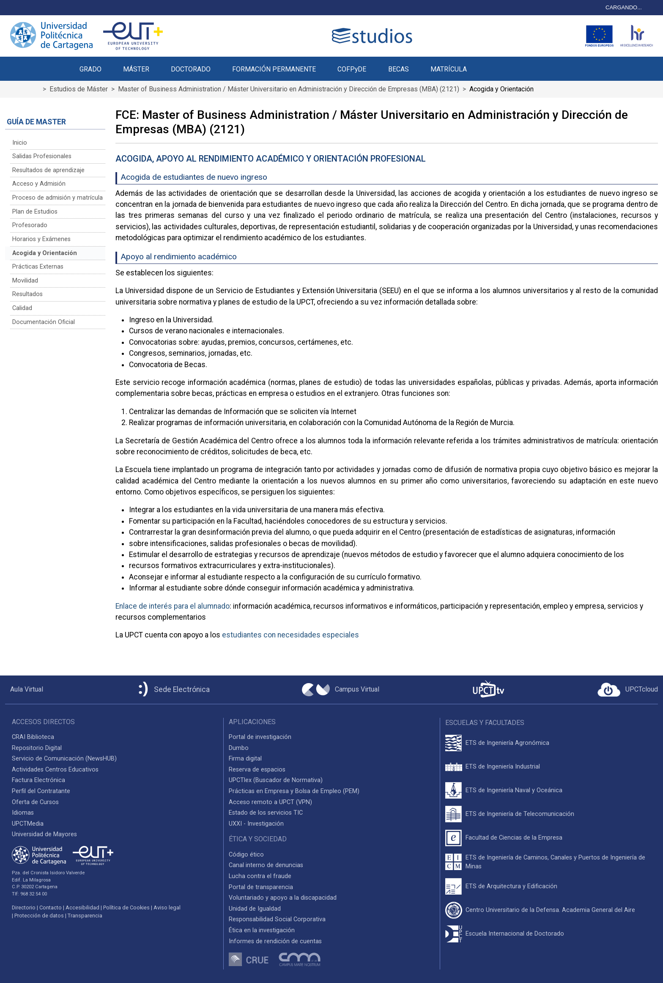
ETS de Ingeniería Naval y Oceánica (514, 790)
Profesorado (29, 225)
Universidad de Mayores (44, 834)
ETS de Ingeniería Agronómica (507, 743)
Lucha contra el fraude (260, 876)
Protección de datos (39, 915)
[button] (488, 64)
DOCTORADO (191, 69)
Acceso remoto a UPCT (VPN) (270, 802)
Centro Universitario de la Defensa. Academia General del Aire (550, 910)
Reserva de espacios (257, 769)
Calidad (22, 308)
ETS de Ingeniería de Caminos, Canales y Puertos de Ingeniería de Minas (555, 862)
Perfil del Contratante (41, 791)
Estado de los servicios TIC (266, 812)
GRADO (90, 69)
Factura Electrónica (38, 780)
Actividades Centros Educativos (55, 769)
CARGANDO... (623, 7)
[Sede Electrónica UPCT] (172, 689)
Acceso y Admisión (39, 183)
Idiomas (23, 812)
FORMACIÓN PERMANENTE (274, 69)
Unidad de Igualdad (255, 908)
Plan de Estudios (35, 211)
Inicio (19, 142)
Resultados (27, 294)
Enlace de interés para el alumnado (172, 606)
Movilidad (25, 280)
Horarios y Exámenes (41, 239)
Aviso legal (167, 907)
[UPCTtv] (488, 690)
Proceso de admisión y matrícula (57, 197)
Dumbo (239, 748)
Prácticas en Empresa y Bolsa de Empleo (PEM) (294, 791)
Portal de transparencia (261, 887)
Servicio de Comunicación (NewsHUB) (64, 758)
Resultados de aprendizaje (48, 170)
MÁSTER (136, 69)
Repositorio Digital (37, 748)
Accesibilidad (82, 907)
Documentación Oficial (43, 322)
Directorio (24, 907)
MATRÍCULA (448, 69)
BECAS (398, 69)
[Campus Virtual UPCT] (340, 690)
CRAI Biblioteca (33, 737)
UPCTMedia (28, 823)
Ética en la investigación (262, 930)
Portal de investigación (260, 737)
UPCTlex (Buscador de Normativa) (276, 780)
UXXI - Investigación (256, 823)
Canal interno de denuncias (266, 865)
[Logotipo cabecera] (374, 35)
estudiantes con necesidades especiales (290, 635)
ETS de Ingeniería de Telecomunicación (520, 814)
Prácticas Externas (37, 266)
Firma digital (245, 758)
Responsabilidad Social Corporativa (277, 919)
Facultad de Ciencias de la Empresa (514, 837)
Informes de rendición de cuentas (275, 941)
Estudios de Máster (78, 89)
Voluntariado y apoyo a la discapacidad (283, 897)
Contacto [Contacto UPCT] (50, 907)
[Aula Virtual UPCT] (24, 689)
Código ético (246, 854)
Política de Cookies (126, 907)
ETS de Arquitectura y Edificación (511, 886)
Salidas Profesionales (41, 156)
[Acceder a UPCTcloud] (627, 690)
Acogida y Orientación (44, 253)
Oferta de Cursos (35, 802)
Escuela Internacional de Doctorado (515, 933)
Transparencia (85, 915)
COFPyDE (351, 69)
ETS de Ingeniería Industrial (503, 766)
